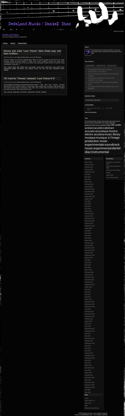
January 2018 (89, 275)
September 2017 (90, 284)
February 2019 (89, 243)
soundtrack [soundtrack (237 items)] (112, 144)
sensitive (43, 92)
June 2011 (88, 370)
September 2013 (90, 343)
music (31, 57)
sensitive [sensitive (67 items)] (99, 121)
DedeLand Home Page (113, 170)
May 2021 (88, 177)
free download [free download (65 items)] (88, 121)
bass (26, 67)
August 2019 (88, 228)
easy (54, 67)
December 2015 (89, 314)
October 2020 (89, 194)
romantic (37, 92)
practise (30, 68)
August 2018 (88, 257)
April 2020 (88, 209)
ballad (22, 67)
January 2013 (89, 353)
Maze (99, 415)
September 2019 (90, 226)
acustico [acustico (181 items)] (99, 127)
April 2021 (88, 179)
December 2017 (89, 277)
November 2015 (89, 316)
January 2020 (89, 216)
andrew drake (12, 67)
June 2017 (88, 292)
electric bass (60, 67)
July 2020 (88, 201)
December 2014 (89, 328)
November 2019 (89, 221)
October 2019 (89, 223)
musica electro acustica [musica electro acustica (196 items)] (101, 133)
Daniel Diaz (22, 43)
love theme (20, 68)
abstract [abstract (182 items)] (109, 127)
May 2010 (88, 380)
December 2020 (89, 189)
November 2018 (89, 250)
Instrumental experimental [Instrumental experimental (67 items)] (109, 121)
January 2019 (89, 245)
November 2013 (89, 338)
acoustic (9, 92)
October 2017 (89, 282)
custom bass (40, 67)
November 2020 (89, 191)
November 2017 (89, 279)
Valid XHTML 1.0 (90, 401)
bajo (18, 67)
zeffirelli (6, 70)
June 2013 (88, 348)
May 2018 (88, 265)
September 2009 (90, 387)
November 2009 (89, 385)
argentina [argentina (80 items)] (112, 123)
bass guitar (32, 67)
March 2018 (88, 270)
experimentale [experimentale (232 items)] (94, 144)
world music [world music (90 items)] (95, 125)
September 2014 (90, 331)
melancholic (30, 92)
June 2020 (88, 204)
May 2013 (88, 350)
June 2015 (88, 324)
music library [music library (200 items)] (112, 134)
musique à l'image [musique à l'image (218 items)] (108, 137)
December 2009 (89, 382)
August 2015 (88, 321)
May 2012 (88, 363)
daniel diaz (48, 67)
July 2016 (88, 309)
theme (62, 68)
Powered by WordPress (92, 408)
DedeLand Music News (23, 57)
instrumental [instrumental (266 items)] (100, 152)
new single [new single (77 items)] (105, 123)
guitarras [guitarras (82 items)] (88, 125)
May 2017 (88, 294)
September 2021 (90, 172)
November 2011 (89, 368)
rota (40, 68)
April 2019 (88, 238)
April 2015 (88, 326)
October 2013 (89, 341)
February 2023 (89, 164)
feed (122, 31)
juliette (14, 68)
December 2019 (89, 218)
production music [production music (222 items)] (96, 141)
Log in (87, 398)
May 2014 (88, 336)
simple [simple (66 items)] (94, 121)
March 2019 (88, 240)
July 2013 (88, 346)
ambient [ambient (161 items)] (89, 128)
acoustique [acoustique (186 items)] (101, 131)
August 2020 (88, 199)
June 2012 (88, 360)
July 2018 (88, 260)
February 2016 (89, 311)
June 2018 (88, 262)
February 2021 (89, 184)
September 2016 (90, 306)
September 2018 (90, 255)
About (13, 43)
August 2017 (88, 287)
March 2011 (88, 372)
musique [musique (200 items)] (90, 137)
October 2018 (89, 253)
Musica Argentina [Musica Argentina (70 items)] (90, 122)
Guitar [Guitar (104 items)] (108, 125)
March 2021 (88, 182)
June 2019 (88, 233)
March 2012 (88, 365)
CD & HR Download (112, 177)
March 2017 (88, 299)
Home (5, 43)
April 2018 (88, 267)
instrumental (7, 68)
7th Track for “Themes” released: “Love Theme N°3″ (29, 78)
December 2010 (89, 377)
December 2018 (89, 248)
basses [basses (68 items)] (118, 121)
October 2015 (89, 319)
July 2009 (88, 390)
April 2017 (88, 297)
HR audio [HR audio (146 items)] (116, 125)
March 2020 (88, 211)
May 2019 (88, 235)
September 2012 (90, 358)
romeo (36, 68)
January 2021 (89, 186)
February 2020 (89, 213)
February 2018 (89, 272)
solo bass (49, 68)
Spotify (108, 172)
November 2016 (89, 304)
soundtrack (56, 68)
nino (26, 68)
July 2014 (88, 333)
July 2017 (88, 289)
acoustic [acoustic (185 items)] (90, 131)
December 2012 (89, 355)
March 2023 (88, 162)
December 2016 (89, 302)
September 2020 (90, 196)
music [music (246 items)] (89, 148)
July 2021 (88, 174)
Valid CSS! (88, 403)
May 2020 (88, 206)
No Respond (37, 57)
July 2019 (88, 231)
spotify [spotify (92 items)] (102, 125)
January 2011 (89, 375)
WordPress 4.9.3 (87, 415)
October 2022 (89, 167)
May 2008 (88, 392)
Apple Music (110, 175)
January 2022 (89, 169)
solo (43, 68)
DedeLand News (10, 35)
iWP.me (105, 415)
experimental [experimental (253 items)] (102, 148)
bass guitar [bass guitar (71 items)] (98, 123)
